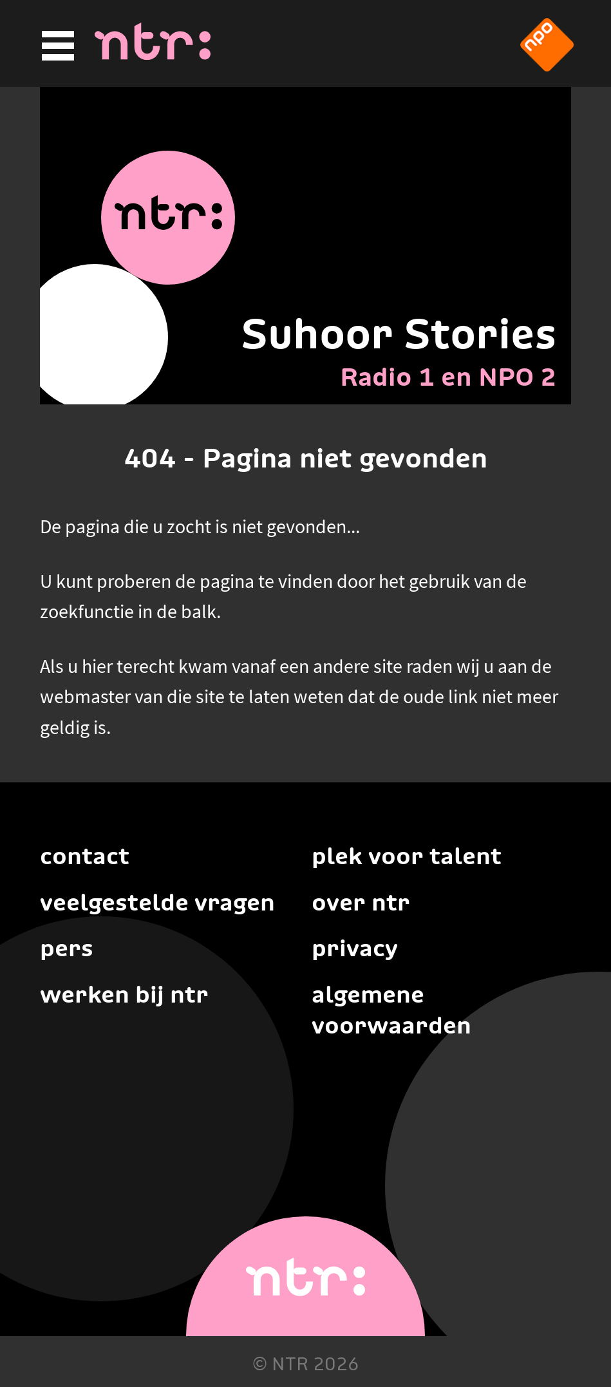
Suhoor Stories (398, 333)
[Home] (153, 56)
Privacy (355, 947)
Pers (66, 947)
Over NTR (361, 902)
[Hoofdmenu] (56, 46)
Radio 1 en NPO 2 (448, 376)
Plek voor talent (407, 855)
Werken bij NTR (124, 994)
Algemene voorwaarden (391, 1010)
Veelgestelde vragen (157, 902)
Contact (84, 855)
